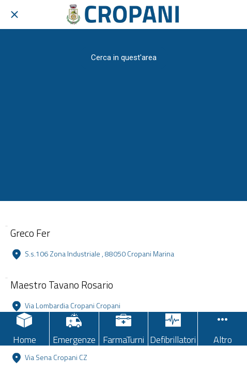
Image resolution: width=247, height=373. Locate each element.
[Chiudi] (14, 14)
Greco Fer (30, 232)
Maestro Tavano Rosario (61, 284)
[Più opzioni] (222, 329)
